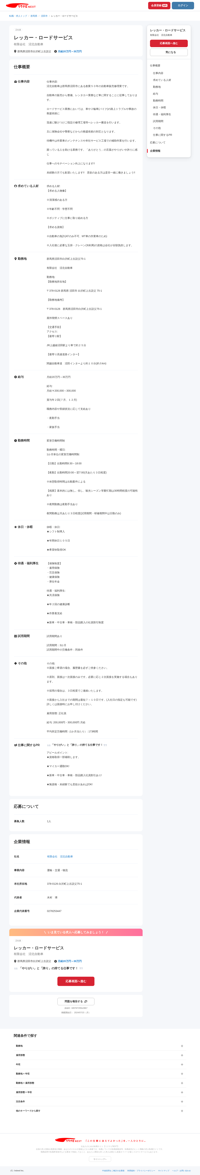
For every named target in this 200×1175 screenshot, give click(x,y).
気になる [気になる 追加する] (171, 52)
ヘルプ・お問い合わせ (181, 1171)
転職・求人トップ (18, 16)
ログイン (183, 5)
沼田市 (44, 16)
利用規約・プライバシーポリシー (141, 1171)
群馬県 (34, 16)
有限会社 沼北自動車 (60, 856)
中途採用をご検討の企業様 (113, 1171)
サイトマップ (163, 1171)
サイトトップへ (100, 1159)
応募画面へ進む (76, 981)
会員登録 (159, 5)
